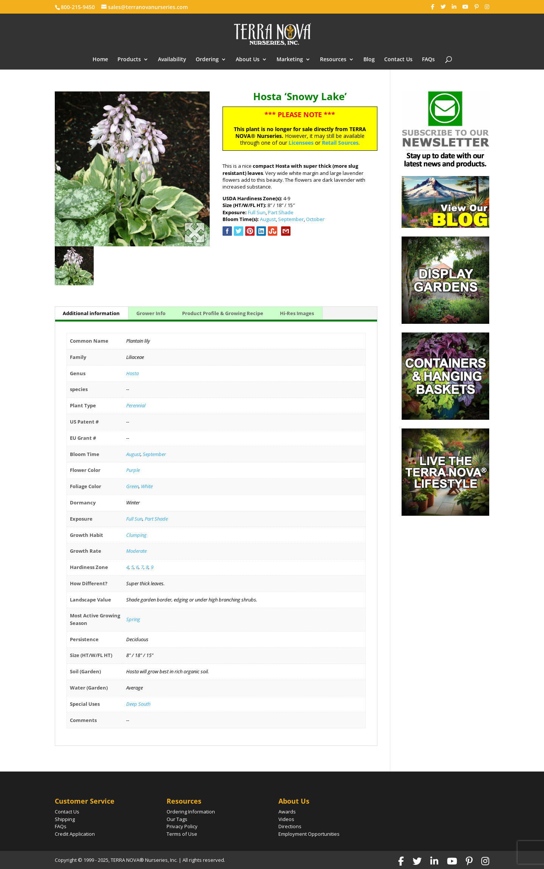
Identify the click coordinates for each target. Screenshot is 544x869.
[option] (132, 168)
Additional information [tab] (91, 313)
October (315, 219)
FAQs (428, 60)
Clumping (136, 535)
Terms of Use (182, 833)
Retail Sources (340, 142)
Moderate (136, 550)
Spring (133, 619)
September (291, 219)
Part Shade (281, 212)
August (268, 219)
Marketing (290, 60)
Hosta (132, 373)
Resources (333, 60)
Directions (289, 826)
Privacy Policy (182, 826)
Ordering (207, 60)
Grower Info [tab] (150, 313)
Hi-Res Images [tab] (297, 313)
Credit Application (75, 833)
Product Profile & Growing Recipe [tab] (222, 313)
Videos (286, 819)
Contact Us (398, 60)
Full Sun (257, 212)
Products (129, 60)
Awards (287, 811)
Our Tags (177, 819)
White (147, 486)
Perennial (135, 405)
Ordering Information (191, 811)
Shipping (65, 819)
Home (100, 60)
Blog (369, 60)
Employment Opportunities (309, 833)
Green (132, 486)
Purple (133, 470)
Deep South (138, 703)
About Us (248, 60)
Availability (172, 60)
